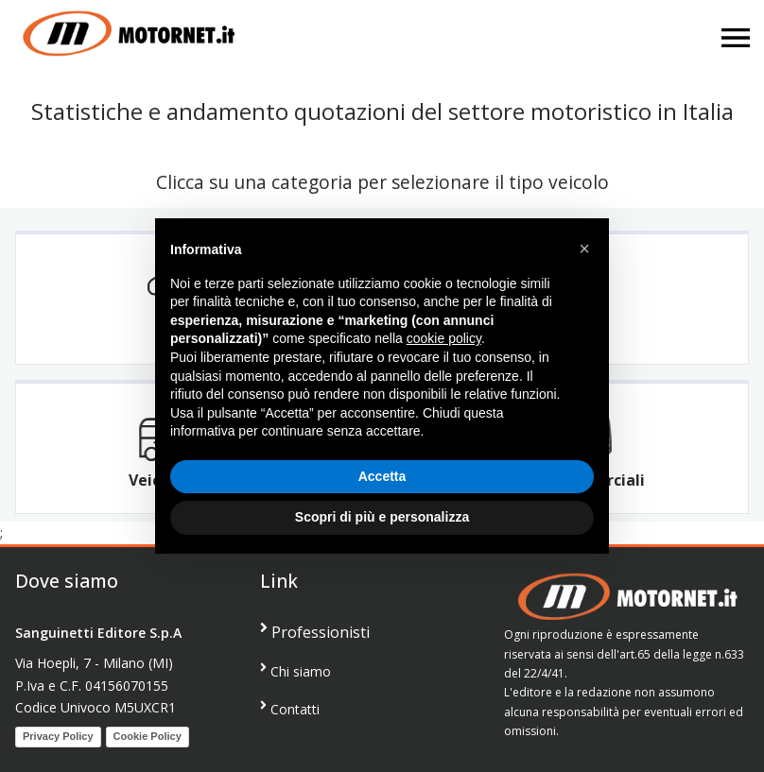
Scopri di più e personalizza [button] (382, 516)
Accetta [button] (382, 476)
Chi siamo (295, 670)
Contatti (290, 708)
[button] (584, 248)
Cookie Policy (147, 736)
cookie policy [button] (444, 338)
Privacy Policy (58, 736)
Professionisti (315, 631)
